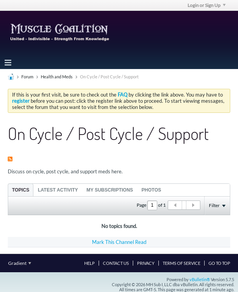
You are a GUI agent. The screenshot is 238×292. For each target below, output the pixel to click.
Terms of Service (181, 263)
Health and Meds (57, 76)
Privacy (146, 263)
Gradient (19, 263)
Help (89, 263)
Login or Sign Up (207, 5)
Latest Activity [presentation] (58, 190)
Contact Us (116, 263)
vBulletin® (199, 279)
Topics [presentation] (20, 190)
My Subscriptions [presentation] (110, 190)
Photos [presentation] (151, 190)
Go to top (219, 263)
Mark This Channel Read (119, 242)
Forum (27, 76)
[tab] (20, 189)
